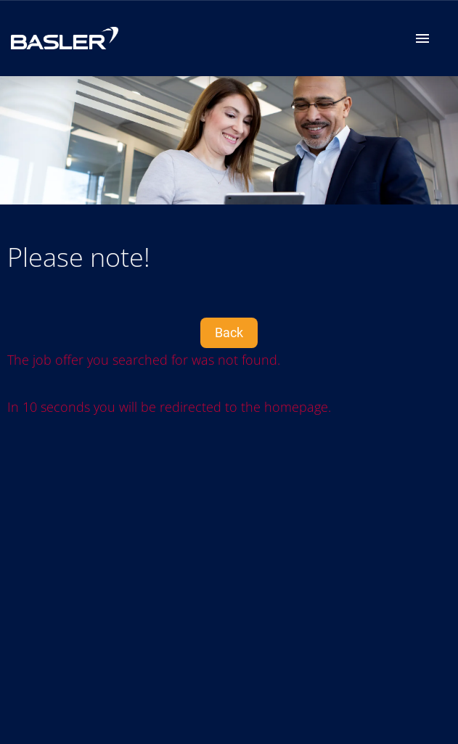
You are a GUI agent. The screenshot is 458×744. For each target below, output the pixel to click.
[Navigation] (422, 38)
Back (229, 332)
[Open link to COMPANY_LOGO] (64, 38)
